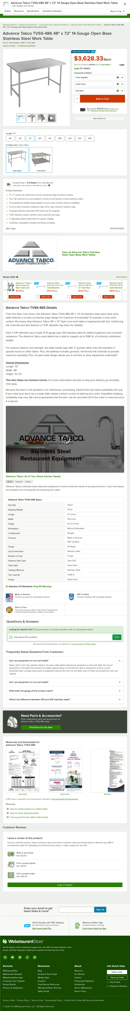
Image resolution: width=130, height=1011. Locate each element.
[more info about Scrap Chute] (118, 84)
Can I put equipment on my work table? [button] (28, 660)
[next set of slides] (124, 290)
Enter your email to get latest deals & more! (38, 909)
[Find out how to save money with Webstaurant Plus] (5, 283)
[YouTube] (12, 957)
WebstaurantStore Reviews (49, 988)
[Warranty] (107, 772)
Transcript (19, 482)
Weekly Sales (43, 978)
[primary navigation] (9, 5)
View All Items (121, 277)
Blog (40, 971)
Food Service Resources (49, 984)
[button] (21, 118)
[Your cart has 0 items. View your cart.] (122, 5)
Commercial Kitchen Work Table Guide (37, 817)
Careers (77, 978)
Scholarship (79, 984)
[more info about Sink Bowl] (118, 90)
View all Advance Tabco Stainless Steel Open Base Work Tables (81, 253)
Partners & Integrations (13, 988)
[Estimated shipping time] (49, 185)
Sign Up (100, 909)
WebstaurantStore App (13, 978)
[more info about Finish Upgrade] (118, 77)
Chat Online (113, 982)
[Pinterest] (34, 957)
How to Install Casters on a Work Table (37, 809)
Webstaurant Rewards (12, 974)
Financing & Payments (84, 981)
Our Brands (79, 974)
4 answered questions (27, 46)
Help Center (117, 972)
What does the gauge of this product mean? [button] (31, 691)
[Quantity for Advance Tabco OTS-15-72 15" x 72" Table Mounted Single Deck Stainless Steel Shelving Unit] (100, 297)
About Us (78, 971)
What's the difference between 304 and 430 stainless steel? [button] (39, 699)
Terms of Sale (9, 1000)
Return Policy (80, 991)
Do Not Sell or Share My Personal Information (84, 1000)
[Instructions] (65, 772)
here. (14, 383)
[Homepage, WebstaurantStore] (65, 5)
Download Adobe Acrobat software (64, 799)
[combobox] (65, 13)
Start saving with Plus (41, 928)
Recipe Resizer (9, 984)
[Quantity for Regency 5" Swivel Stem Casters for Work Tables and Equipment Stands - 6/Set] (7, 297)
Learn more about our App (94, 928)
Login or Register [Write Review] (65, 885)
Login (77, 68)
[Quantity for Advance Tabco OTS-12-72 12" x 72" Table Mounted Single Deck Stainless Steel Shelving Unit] (38, 297)
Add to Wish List (99, 118)
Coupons (42, 981)
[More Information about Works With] (17, 277)
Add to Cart (14, 297)
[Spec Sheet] (22, 772)
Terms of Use (77, 644)
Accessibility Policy (53, 1000)
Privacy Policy (91, 644)
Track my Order (117, 977)
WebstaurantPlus (10, 971)
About (9, 482)
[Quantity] (77, 99)
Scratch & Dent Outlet (47, 974)
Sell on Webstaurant (83, 988)
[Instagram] (5, 957)
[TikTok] (27, 957)
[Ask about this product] (65, 637)
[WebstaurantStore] (38, 941)
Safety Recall (43, 991)
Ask (117, 637)
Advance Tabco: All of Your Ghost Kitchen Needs (33, 476)
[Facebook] (20, 957)
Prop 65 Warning (42, 586)
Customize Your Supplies (14, 981)
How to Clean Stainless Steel (33, 813)
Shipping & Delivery (117, 986)
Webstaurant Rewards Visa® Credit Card (104, 110)
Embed (28, 482)
